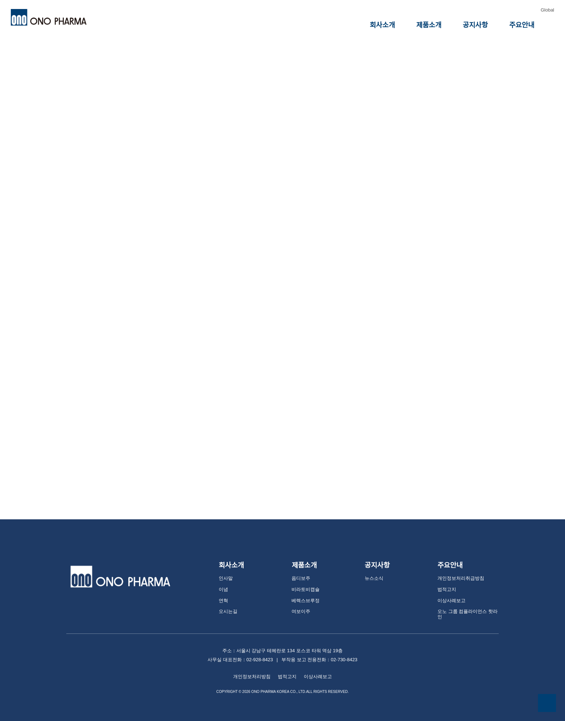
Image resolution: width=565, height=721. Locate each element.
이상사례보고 (450, 593)
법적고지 (446, 582)
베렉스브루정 (304, 593)
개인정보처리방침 (253, 663)
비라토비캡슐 (304, 582)
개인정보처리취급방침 (459, 571)
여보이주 (300, 604)
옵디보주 (300, 571)
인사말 (225, 571)
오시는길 (227, 604)
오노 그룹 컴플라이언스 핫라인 (467, 604)
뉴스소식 (373, 571)
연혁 (223, 593)
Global (547, 9)
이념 (223, 582)
